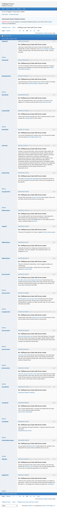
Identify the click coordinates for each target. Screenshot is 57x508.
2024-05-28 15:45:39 (23, 330)
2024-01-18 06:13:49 (23, 41)
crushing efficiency (29, 118)
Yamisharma (51, 484)
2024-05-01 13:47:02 (23, 210)
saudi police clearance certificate (26, 392)
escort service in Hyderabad (25, 412)
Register (19, 9)
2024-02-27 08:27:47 (23, 145)
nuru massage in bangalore (48, 48)
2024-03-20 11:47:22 (23, 173)
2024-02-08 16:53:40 (23, 95)
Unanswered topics (14, 14)
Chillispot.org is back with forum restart (30, 27)
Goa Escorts (32, 446)
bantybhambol (6, 76)
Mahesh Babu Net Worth (45, 102)
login (41, 33)
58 (19, 30)
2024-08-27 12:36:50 (23, 475)
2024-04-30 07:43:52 (23, 191)
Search (13, 9)
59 (23, 30)
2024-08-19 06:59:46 (23, 459)
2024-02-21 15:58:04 (23, 110)
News (14, 27)
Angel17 (4, 226)
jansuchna (34, 221)
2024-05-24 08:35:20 (23, 312)
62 (34, 30)
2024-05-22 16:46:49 (23, 293)
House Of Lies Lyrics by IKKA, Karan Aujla (28, 374)
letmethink (5, 60)
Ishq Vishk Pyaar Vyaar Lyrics (25, 336)
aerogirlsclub (6, 191)
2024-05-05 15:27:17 (23, 242)
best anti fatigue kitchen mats (34, 137)
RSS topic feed (7, 36)
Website (4, 57)
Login (24, 9)
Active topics (5, 14)
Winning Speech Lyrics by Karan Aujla (27, 298)
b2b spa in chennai (30, 466)
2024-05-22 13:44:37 (23, 274)
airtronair (5, 145)
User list (8, 9)
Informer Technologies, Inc (48, 505)
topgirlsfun (5, 475)
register (46, 33)
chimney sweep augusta (49, 232)
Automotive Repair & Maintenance (36, 83)
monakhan (5, 403)
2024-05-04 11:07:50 (23, 226)
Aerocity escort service (37, 317)
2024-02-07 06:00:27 (23, 76)
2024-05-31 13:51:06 (23, 368)
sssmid (26, 251)
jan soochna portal (27, 269)
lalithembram (6, 210)
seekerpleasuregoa (8, 440)
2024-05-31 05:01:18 (23, 349)
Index (3, 9)
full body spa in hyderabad (31, 178)
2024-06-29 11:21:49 (23, 421)
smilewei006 (5, 111)
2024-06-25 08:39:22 (23, 402)
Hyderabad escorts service (25, 430)
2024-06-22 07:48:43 (23, 387)
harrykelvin (5, 387)
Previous (8, 30)
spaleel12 (5, 41)
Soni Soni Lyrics (22, 355)
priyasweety (5, 173)
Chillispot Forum (8, 4)
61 (30, 30)
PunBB (30, 505)
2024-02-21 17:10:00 (23, 129)
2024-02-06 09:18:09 (23, 60)
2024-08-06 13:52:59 (23, 440)
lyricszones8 (6, 274)
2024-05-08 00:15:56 (23, 258)
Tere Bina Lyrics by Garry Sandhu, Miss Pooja (29, 280)
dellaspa (4, 459)
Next (38, 30)
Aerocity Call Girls (36, 197)
